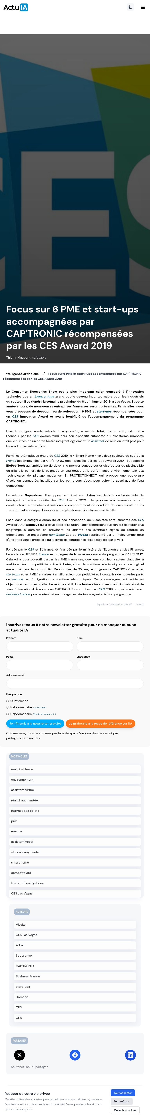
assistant (97, 441)
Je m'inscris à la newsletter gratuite (35, 723)
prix (14, 821)
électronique (44, 396)
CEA (31, 549)
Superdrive (24, 955)
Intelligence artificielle (22, 374)
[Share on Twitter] (19, 1055)
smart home (20, 862)
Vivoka (83, 535)
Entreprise (83, 656)
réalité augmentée (24, 800)
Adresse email (15, 675)
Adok (19, 945)
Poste (9, 656)
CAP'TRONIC (25, 966)
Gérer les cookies (125, 1110)
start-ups (104, 411)
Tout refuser (121, 1101)
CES (15, 416)
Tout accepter (123, 1093)
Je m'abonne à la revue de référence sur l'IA (100, 723)
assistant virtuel (23, 790)
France (11, 461)
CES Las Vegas (21, 893)
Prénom (11, 638)
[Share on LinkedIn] (130, 1055)
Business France (18, 594)
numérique (57, 535)
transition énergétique (27, 883)
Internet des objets (25, 811)
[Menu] (143, 7)
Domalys (22, 997)
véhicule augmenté (25, 852)
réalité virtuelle (22, 769)
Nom (80, 638)
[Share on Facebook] (75, 1055)
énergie (16, 831)
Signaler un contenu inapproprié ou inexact (120, 604)
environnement (22, 780)
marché (17, 579)
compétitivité (21, 873)
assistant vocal (22, 842)
